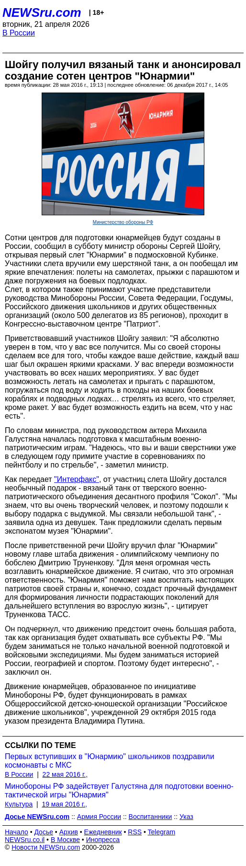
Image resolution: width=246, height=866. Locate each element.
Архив (68, 832)
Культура (19, 804)
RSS (135, 832)
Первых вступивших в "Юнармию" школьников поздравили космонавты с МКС (109, 760)
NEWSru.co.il (25, 839)
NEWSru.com (41, 12)
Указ (186, 816)
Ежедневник (103, 832)
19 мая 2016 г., (64, 804)
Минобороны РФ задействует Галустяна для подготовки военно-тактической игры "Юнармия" (119, 790)
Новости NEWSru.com (45, 847)
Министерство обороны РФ (123, 222)
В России (18, 33)
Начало (16, 832)
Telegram (162, 832)
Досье (43, 832)
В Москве (65, 839)
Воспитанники (150, 816)
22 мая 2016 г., (65, 774)
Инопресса (103, 839)
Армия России (99, 816)
